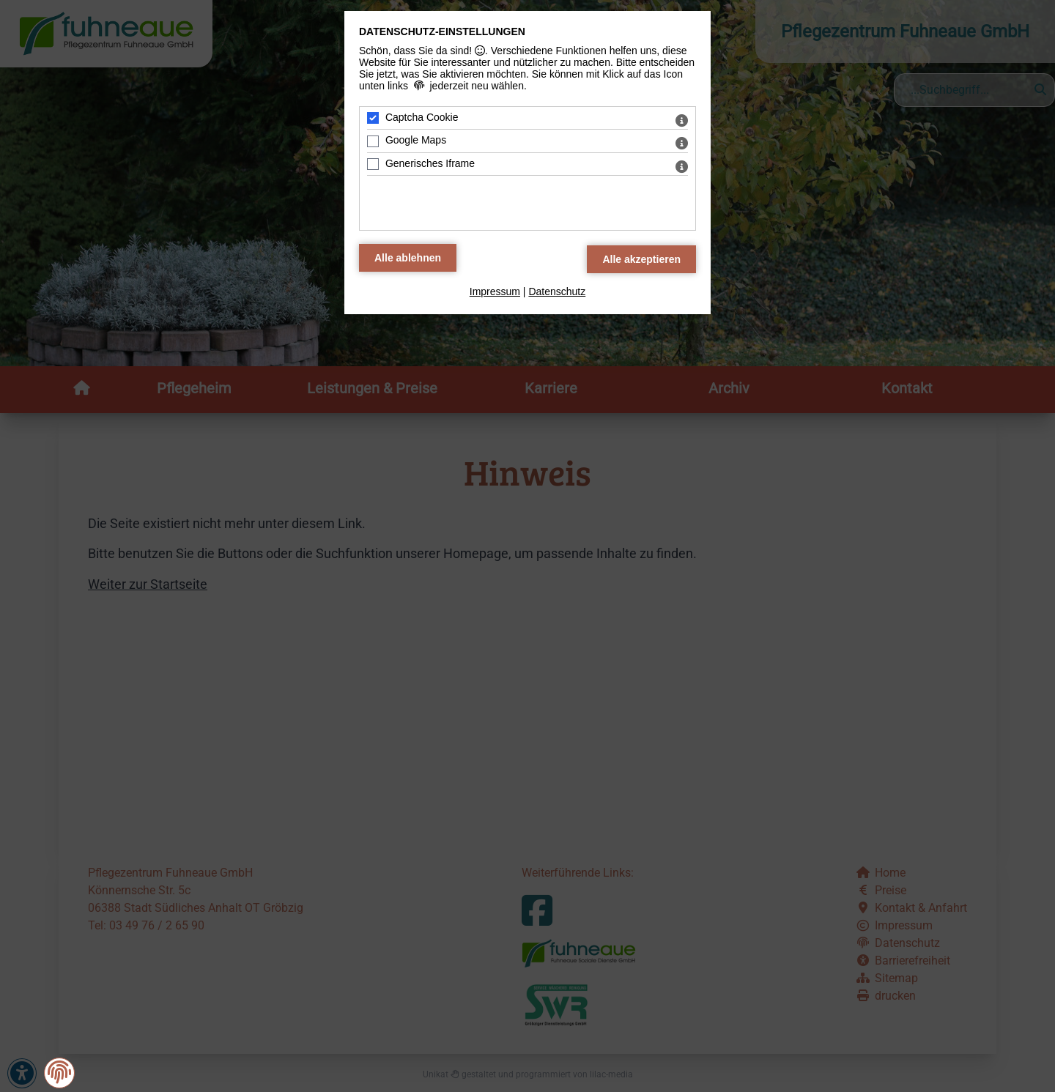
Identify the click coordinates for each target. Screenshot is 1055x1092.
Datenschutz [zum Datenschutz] (556, 291)
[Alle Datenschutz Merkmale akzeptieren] (641, 259)
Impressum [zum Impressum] (495, 291)
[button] (59, 1073)
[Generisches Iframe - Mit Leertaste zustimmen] (373, 164)
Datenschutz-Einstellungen (442, 31)
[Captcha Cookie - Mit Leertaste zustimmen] (373, 118)
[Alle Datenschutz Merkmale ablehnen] (407, 258)
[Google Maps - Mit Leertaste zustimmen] (373, 141)
